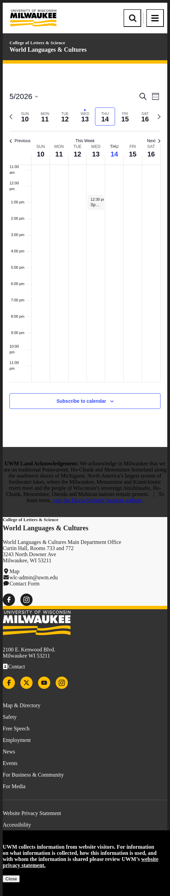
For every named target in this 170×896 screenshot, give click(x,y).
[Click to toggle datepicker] (24, 96)
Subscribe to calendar (81, 401)
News (9, 751)
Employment (17, 740)
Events (10, 763)
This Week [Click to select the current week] (84, 140)
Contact (16, 666)
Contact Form (24, 583)
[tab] (25, 116)
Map (14, 571)
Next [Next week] (153, 140)
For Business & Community (33, 775)
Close (11, 878)
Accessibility (17, 825)
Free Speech (16, 728)
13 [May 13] (95, 154)
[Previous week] (11, 116)
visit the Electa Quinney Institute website (97, 500)
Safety (10, 717)
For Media (14, 786)
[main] (85, 255)
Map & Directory (21, 705)
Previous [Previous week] (20, 140)
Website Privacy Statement (32, 813)
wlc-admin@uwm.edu (34, 577)
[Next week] (159, 116)
